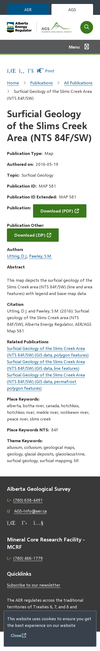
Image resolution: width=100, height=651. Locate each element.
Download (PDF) (57, 210)
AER (27, 9)
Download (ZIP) (29, 234)
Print (45, 70)
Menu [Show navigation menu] (74, 46)
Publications (41, 82)
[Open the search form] (86, 27)
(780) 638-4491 (28, 499)
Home (13, 82)
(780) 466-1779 (28, 558)
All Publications (78, 82)
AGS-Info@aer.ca (30, 510)
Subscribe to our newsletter (33, 584)
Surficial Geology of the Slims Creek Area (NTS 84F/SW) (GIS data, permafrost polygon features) (46, 381)
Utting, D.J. (17, 255)
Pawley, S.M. (40, 255)
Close (16, 635)
